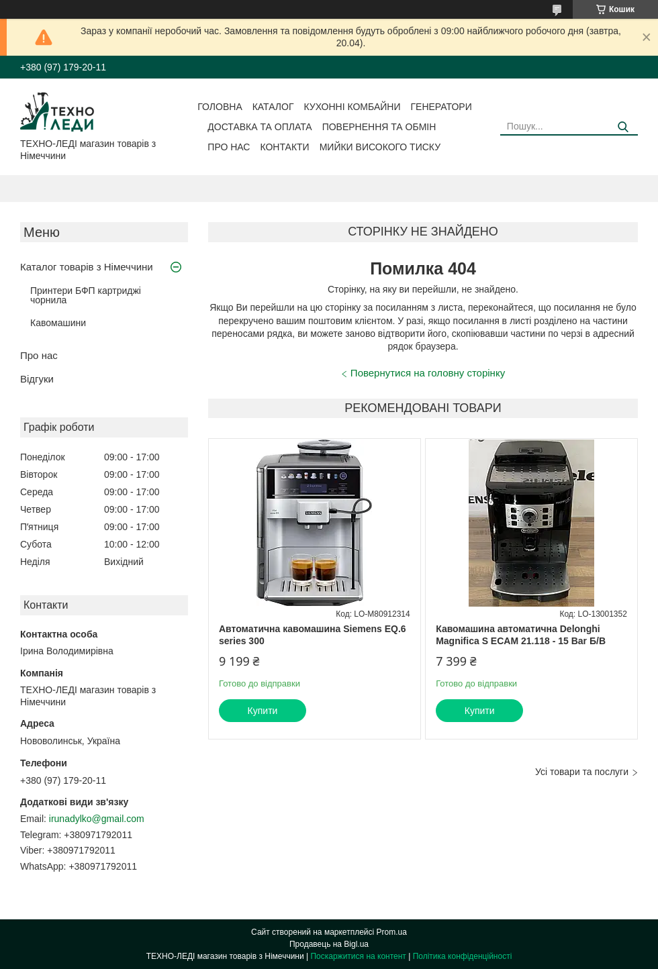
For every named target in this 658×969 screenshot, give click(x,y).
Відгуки (37, 379)
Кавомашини (58, 322)
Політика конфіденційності (462, 956)
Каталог (273, 106)
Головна (219, 106)
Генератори (441, 106)
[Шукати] (623, 127)
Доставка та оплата (259, 126)
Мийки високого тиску (380, 147)
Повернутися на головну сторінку (427, 372)
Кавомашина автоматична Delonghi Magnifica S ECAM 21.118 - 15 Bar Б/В (521, 634)
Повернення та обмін (379, 126)
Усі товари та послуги (581, 771)
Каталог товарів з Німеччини (86, 266)
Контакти (284, 147)
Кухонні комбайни (352, 106)
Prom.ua (392, 932)
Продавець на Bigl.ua (329, 944)
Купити (263, 710)
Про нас (228, 147)
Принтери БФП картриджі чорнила (85, 295)
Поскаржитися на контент (358, 956)
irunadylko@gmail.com (96, 818)
